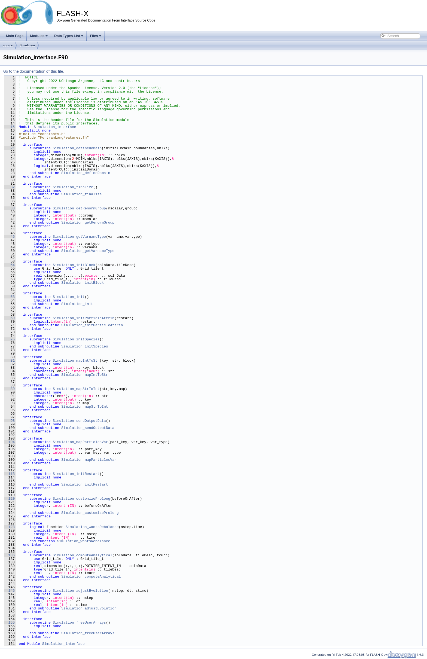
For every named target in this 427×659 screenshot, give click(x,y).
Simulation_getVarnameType (79, 236)
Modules (39, 36)
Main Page (14, 36)
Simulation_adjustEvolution (80, 590)
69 (9, 318)
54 (9, 265)
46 (9, 236)
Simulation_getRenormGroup (79, 208)
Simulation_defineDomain (77, 148)
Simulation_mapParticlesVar (80, 442)
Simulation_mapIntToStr (76, 360)
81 (9, 360)
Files (95, 36)
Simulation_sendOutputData (79, 420)
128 (9, 526)
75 (9, 339)
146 (9, 590)
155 (9, 622)
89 (9, 388)
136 (9, 555)
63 (9, 296)
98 (9, 420)
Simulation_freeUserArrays (79, 622)
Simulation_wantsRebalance (92, 526)
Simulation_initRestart (76, 473)
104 (9, 442)
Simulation (27, 45)
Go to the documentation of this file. (33, 71)
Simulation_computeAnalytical (82, 555)
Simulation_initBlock (74, 265)
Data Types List (68, 36)
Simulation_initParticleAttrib (83, 318)
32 (9, 187)
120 (9, 498)
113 (9, 473)
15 (9, 126)
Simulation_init (69, 296)
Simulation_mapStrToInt (76, 388)
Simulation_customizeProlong (81, 498)
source (8, 45)
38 (9, 208)
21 (9, 148)
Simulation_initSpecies (76, 339)
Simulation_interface (55, 126)
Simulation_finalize (73, 187)
